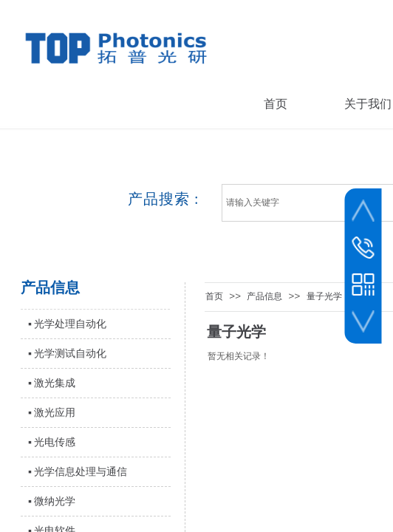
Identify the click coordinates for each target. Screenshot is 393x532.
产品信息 (264, 296)
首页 (214, 296)
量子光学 (324, 296)
